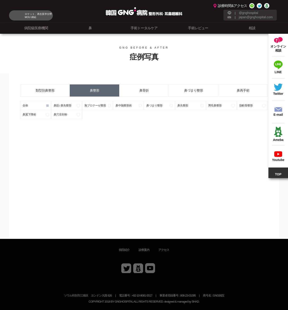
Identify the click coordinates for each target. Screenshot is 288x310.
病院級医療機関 (36, 28)
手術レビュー (198, 28)
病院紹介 (124, 249)
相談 (252, 28)
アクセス (163, 249)
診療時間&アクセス (232, 6)
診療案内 (144, 249)
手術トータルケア (144, 28)
